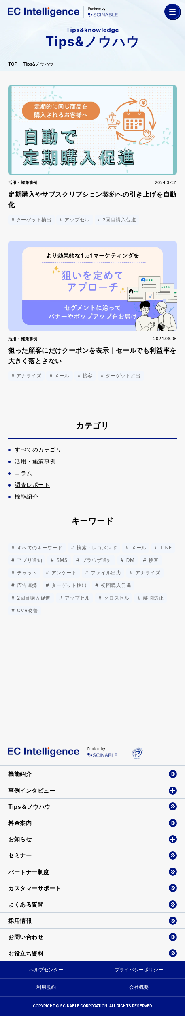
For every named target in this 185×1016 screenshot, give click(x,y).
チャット (26, 573)
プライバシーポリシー (139, 970)
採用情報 (20, 920)
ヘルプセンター (46, 970)
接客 (153, 560)
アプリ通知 (28, 560)
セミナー (20, 855)
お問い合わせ (25, 936)
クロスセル (115, 598)
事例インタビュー (31, 790)
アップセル (76, 598)
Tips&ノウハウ (38, 64)
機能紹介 (20, 773)
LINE (165, 547)
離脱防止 (153, 598)
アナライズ (147, 573)
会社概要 (139, 987)
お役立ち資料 (25, 953)
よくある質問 (25, 904)
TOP (12, 64)
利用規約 (46, 987)
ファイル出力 (105, 573)
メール (138, 547)
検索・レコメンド (96, 547)
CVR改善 (26, 610)
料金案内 (20, 822)
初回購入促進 (115, 585)
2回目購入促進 (33, 598)
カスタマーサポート (34, 888)
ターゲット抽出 (68, 585)
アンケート (63, 573)
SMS (61, 560)
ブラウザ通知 (96, 560)
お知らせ (20, 839)
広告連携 (26, 585)
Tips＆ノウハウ (29, 806)
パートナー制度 (28, 871)
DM (129, 560)
